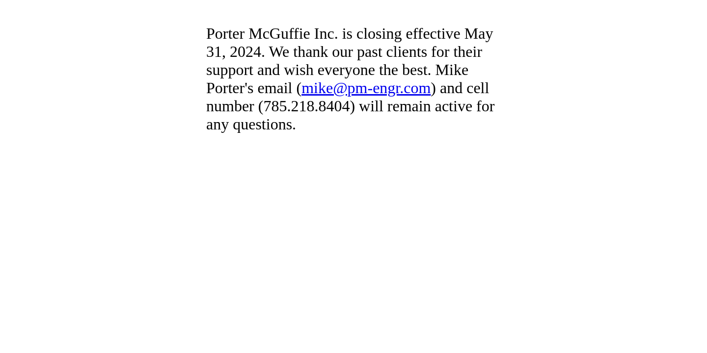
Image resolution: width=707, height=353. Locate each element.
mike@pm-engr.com (366, 88)
